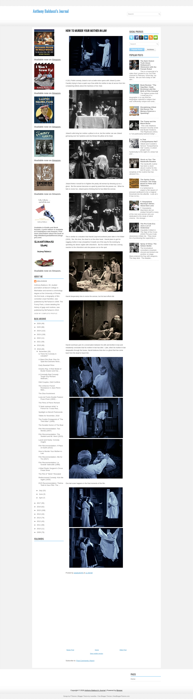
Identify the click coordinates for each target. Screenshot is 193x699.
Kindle (47, 227)
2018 (39, 349)
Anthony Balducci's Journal (51, 11)
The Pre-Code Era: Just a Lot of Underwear (147, 226)
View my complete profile (45, 313)
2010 (39, 529)
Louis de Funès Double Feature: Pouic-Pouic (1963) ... (50, 398)
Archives (150, 49)
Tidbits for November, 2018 (48, 416)
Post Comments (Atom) (85, 661)
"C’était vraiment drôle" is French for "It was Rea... (48, 407)
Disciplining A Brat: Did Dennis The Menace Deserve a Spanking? (148, 110)
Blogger (119, 690)
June (41, 494)
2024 (39, 331)
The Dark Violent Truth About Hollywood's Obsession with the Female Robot (148, 65)
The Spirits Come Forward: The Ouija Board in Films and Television (148, 183)
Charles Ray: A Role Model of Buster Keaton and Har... (49, 370)
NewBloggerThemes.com (121, 696)
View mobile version (96, 653)
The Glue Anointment (46, 393)
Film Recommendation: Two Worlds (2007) (49, 430)
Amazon (56, 59)
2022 (39, 338)
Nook (56, 227)
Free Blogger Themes (105, 696)
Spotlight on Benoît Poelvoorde (50, 412)
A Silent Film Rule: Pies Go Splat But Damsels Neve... (49, 360)
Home (97, 650)
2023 (39, 334)
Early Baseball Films (46, 365)
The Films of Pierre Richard (49, 403)
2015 (39, 510)
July (41, 491)
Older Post (123, 650)
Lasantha (93, 696)
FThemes (73, 696)
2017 (39, 503)
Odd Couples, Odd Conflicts (49, 382)
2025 (39, 327)
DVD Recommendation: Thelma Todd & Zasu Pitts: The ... (50, 484)
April (41, 498)
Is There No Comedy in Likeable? (47, 355)
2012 (39, 521)
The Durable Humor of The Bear (50, 425)
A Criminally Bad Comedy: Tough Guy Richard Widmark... (48, 376)
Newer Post (70, 650)
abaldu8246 (42, 281)
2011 (39, 525)
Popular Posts (136, 49)
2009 (39, 532)
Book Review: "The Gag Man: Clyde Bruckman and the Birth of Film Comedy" (149, 88)
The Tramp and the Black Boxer (148, 122)
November (43, 351)
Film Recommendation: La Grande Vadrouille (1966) (49, 464)
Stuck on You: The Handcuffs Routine (148, 160)
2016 (39, 507)
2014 (39, 514)
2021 (39, 342)
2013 (39, 518)
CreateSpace (41, 232)
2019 (39, 345)
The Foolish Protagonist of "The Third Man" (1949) (50, 420)
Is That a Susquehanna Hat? (149, 141)
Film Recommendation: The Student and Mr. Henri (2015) (50, 435)
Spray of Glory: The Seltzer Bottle (148, 245)
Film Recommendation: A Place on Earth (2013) (50, 447)
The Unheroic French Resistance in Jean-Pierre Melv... (49, 388)
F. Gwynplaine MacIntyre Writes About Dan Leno (147, 204)
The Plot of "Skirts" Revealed (49, 474)
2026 (39, 323)
